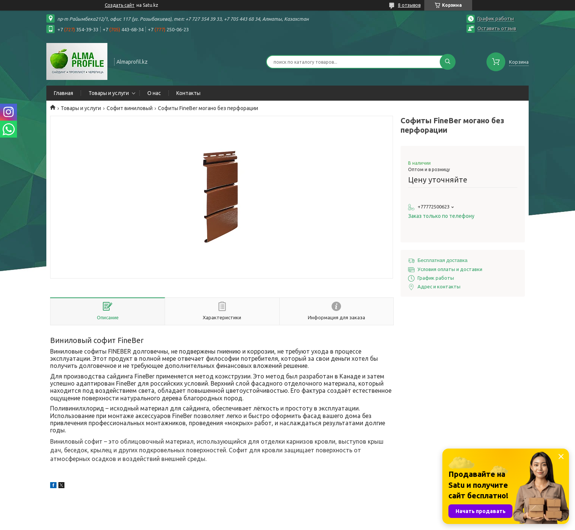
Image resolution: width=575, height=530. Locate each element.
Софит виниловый (130, 108)
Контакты (188, 93)
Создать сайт (120, 5)
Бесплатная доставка (442, 260)
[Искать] (448, 62)
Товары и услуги (109, 93)
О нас (154, 93)
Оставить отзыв (496, 28)
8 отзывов (409, 5)
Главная (63, 93)
